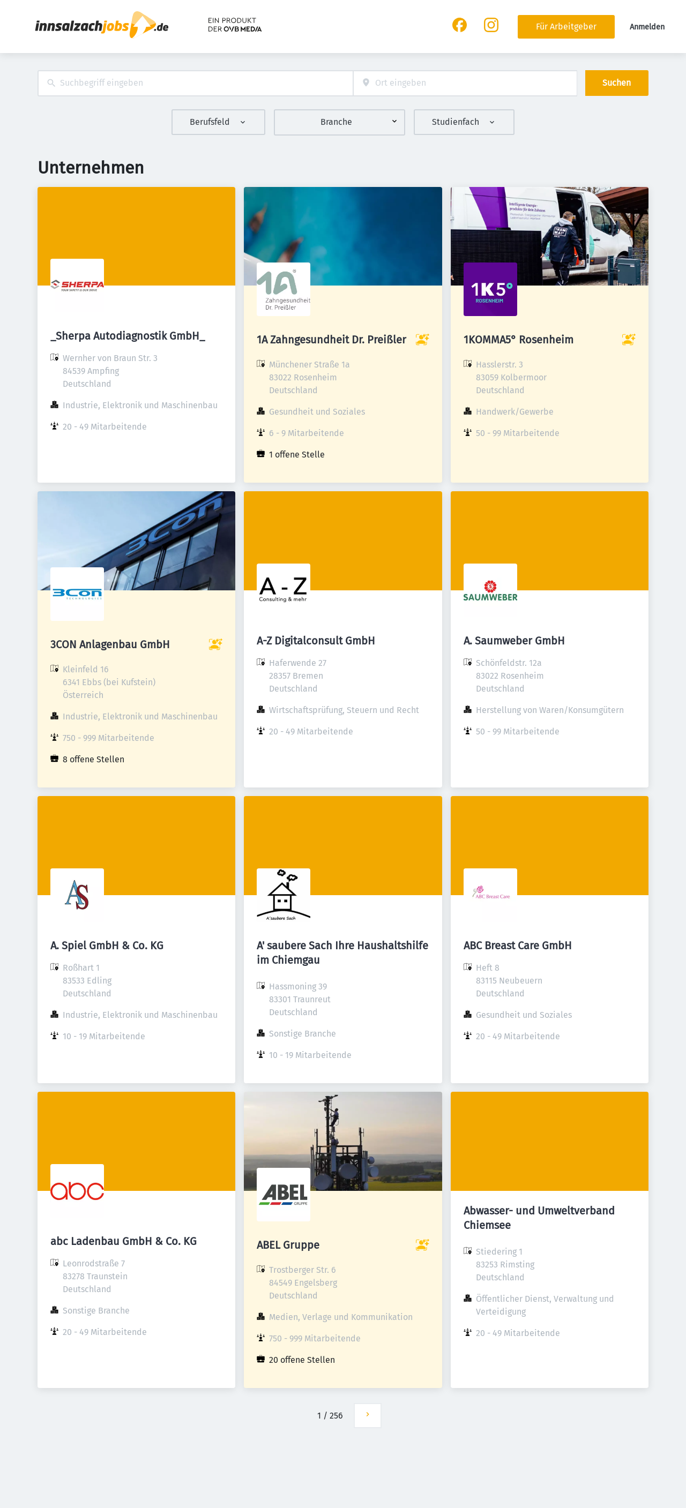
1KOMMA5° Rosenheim (518, 339)
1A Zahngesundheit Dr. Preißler (331, 339)
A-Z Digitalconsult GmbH (316, 640)
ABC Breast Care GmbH (518, 945)
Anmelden (647, 27)
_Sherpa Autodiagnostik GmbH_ (127, 335)
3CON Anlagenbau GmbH (110, 644)
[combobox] (195, 83)
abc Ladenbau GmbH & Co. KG (123, 1241)
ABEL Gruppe (288, 1245)
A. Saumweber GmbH (514, 640)
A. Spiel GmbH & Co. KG (106, 945)
